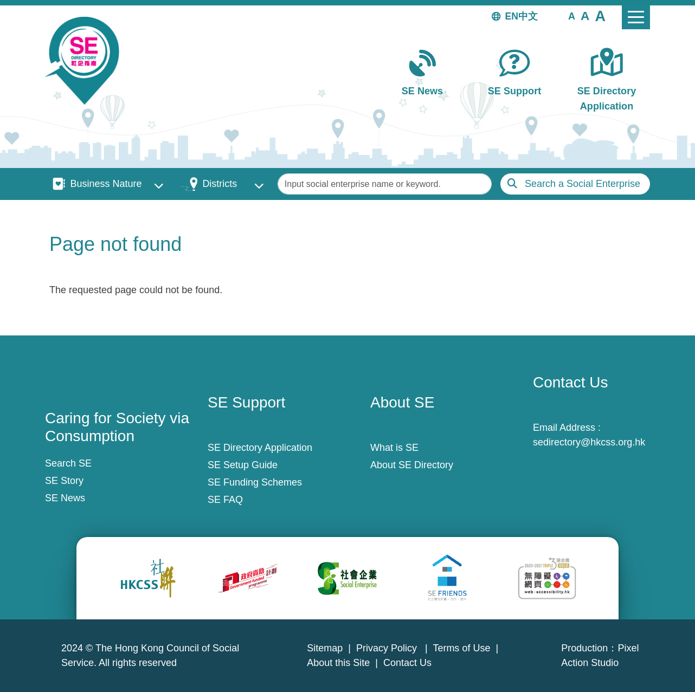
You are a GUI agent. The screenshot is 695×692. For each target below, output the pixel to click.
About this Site (338, 662)
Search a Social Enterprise (582, 183)
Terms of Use (461, 648)
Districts (219, 183)
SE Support (514, 91)
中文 (528, 16)
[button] (571, 15)
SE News (422, 91)
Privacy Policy (388, 648)
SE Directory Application (606, 98)
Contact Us (407, 662)
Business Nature (105, 183)
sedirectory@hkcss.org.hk (589, 442)
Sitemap (325, 648)
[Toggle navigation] (636, 17)
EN (511, 16)
